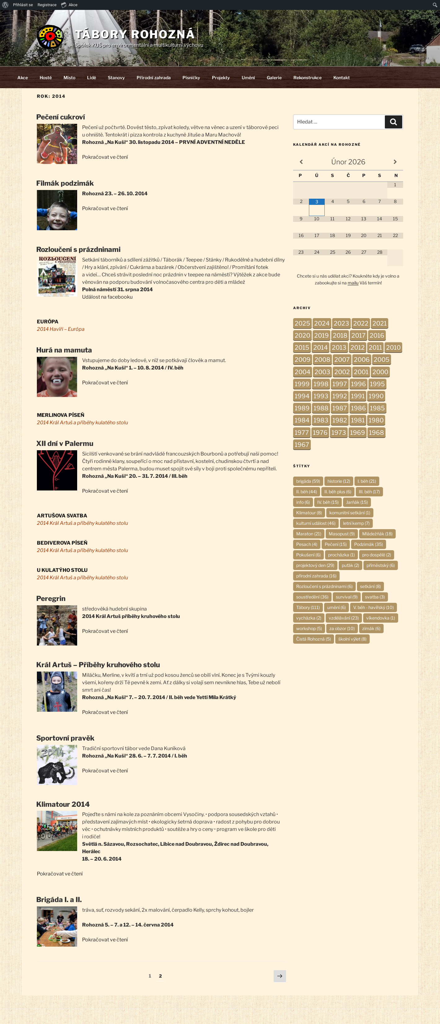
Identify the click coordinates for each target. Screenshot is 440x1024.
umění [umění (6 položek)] (336, 607)
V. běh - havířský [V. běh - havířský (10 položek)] (373, 607)
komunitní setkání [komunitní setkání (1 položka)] (349, 512)
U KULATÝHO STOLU (62, 570)
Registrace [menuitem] (46, 4)
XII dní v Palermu (64, 443)
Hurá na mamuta (64, 350)
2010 (393, 347)
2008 (322, 359)
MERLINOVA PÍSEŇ (60, 415)
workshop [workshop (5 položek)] (309, 628)
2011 (375, 347)
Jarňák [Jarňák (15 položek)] (357, 502)
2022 (360, 323)
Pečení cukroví (60, 117)
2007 (342, 359)
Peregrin (50, 598)
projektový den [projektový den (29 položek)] (315, 565)
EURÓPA (48, 322)
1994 (302, 396)
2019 (321, 335)
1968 (376, 432)
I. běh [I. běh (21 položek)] (367, 481)
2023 (341, 323)
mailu (353, 282)
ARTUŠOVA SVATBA (62, 516)
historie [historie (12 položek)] (339, 481)
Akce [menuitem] (69, 4)
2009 (302, 359)
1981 (358, 420)
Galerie (274, 77)
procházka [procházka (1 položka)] (341, 554)
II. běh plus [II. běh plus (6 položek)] (337, 491)
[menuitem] (5, 5)
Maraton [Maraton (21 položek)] (308, 533)
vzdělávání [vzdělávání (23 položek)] (344, 617)
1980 (376, 420)
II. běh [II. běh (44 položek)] (306, 491)
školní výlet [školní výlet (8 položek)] (352, 639)
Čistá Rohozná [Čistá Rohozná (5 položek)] (313, 639)
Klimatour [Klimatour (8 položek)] (309, 512)
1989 (302, 408)
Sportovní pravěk (65, 738)
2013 (339, 347)
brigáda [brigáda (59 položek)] (308, 481)
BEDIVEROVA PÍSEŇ (62, 543)
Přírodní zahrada (154, 77)
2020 (302, 335)
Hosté (46, 77)
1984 (302, 420)
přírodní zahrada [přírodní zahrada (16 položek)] (316, 575)
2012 (357, 347)
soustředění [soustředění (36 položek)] (312, 596)
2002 (342, 372)
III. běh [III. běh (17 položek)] (369, 491)
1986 (358, 408)
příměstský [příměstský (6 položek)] (381, 565)
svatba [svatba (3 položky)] (375, 596)
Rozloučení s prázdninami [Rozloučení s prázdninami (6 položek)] (324, 586)
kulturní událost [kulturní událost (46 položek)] (316, 523)
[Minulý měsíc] (301, 162)
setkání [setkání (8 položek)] (370, 586)
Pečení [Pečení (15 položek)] (336, 544)
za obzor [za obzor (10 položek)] (342, 628)
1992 (339, 396)
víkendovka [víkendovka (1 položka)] (380, 617)
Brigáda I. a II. (59, 899)
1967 (302, 444)
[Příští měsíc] (395, 162)
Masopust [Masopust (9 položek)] (342, 533)
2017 (358, 335)
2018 (340, 335)
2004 (302, 372)
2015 (302, 347)
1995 (377, 384)
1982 (339, 420)
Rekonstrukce (307, 77)
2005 (381, 359)
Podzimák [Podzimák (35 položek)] (368, 544)
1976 (320, 432)
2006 (362, 359)
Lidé (91, 77)
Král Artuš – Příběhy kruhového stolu (98, 664)
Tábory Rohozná (135, 34)
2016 (377, 335)
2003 (322, 372)
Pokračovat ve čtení (105, 157)
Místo (69, 77)
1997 (339, 384)
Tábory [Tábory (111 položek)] (308, 607)
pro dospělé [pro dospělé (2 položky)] (376, 554)
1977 (302, 432)
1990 (376, 396)
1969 (357, 432)
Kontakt (341, 77)
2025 (302, 323)
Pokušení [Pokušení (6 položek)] (308, 554)
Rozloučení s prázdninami (78, 249)
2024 (322, 323)
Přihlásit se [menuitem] (23, 4)
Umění (248, 77)
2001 (361, 372)
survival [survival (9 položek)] (347, 596)
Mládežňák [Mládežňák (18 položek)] (377, 533)
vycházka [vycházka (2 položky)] (308, 617)
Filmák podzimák (65, 183)
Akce (22, 77)
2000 (380, 372)
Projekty (221, 77)
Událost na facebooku (107, 297)
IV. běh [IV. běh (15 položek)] (328, 502)
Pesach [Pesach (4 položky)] (306, 544)
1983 (321, 420)
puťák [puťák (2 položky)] (350, 565)
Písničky (191, 77)
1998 (321, 384)
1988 (321, 408)
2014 (320, 347)
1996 (358, 384)
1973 (339, 432)
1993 (321, 396)
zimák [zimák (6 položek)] (371, 628)
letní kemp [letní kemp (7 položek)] (356, 523)
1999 (302, 384)
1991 (358, 396)
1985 (377, 408)
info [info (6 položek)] (303, 502)
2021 (379, 323)
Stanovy (116, 77)
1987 (339, 408)
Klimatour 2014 (63, 804)
